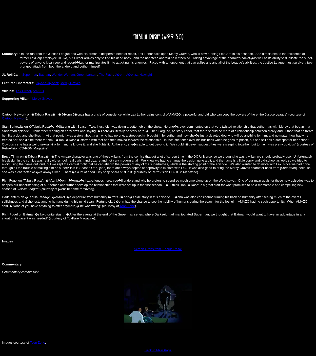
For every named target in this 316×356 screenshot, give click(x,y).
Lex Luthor (23, 91)
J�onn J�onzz (126, 74)
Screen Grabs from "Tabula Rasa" (158, 249)
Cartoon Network (14, 118)
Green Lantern (87, 74)
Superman (29, 74)
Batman (44, 74)
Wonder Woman (63, 74)
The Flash (106, 74)
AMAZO (38, 91)
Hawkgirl (145, 74)
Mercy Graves (70, 83)
